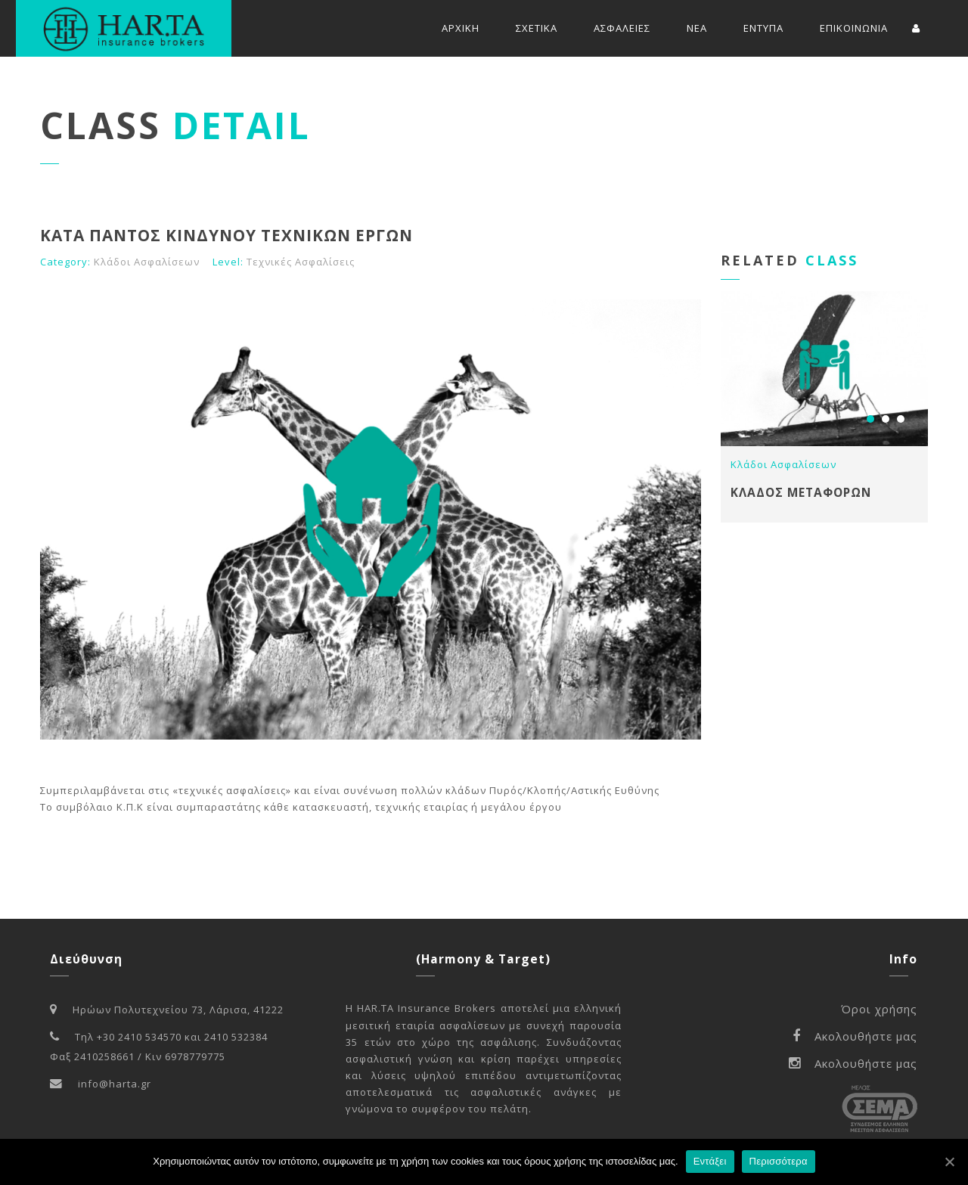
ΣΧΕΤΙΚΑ (536, 28)
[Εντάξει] (949, 1161)
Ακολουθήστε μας (855, 1036)
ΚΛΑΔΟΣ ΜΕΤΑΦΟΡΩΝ (801, 492)
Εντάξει (710, 1161)
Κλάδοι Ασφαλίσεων (147, 261)
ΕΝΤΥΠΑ (763, 28)
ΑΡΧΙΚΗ (460, 28)
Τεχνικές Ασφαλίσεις (301, 261)
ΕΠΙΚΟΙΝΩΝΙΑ (854, 28)
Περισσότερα (778, 1161)
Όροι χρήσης (879, 1008)
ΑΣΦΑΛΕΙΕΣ (622, 28)
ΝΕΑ (697, 28)
